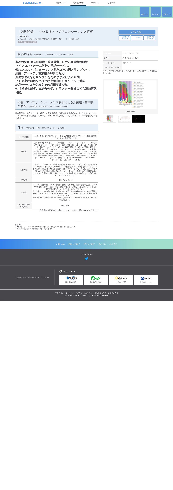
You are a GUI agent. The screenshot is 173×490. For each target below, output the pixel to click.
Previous (106, 101)
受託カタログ (78, 3)
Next (154, 101)
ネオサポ (111, 3)
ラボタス (95, 3)
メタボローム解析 (118, 250)
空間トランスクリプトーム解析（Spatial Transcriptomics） (36, 253)
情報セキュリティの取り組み (105, 482)
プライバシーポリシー (63, 482)
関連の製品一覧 (144, 81)
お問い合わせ (137, 32)
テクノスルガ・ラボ (130, 54)
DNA (21, 43)
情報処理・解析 (57, 40)
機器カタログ (61, 3)
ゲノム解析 (22, 40)
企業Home (60, 433)
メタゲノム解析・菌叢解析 (39, 40)
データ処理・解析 (72, 40)
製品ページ (127, 64)
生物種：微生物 (30, 43)
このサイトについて (83, 482)
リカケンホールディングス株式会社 (32, 461)
